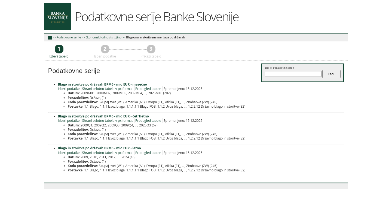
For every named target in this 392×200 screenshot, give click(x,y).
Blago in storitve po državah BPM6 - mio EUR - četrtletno (103, 116)
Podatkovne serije (69, 37)
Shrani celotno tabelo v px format (107, 88)
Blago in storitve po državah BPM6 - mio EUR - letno (99, 148)
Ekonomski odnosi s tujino (104, 37)
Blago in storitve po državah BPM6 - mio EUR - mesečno (102, 84)
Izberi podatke (69, 88)
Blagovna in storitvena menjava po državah (155, 37)
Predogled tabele (148, 88)
